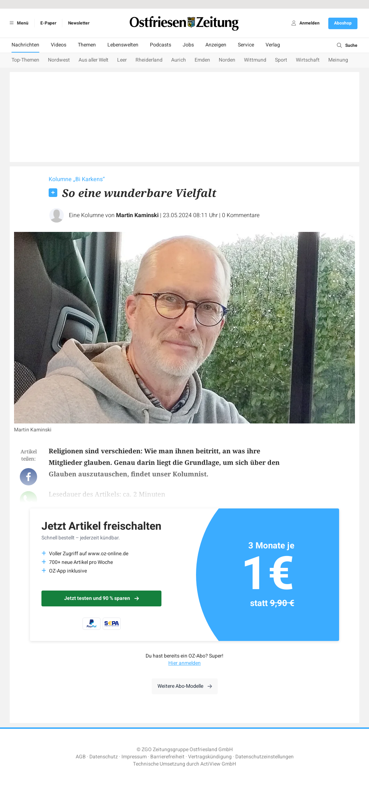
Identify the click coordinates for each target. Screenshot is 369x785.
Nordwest (59, 60)
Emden (202, 60)
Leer (122, 60)
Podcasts (160, 45)
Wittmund (255, 60)
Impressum (134, 757)
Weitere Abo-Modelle (184, 686)
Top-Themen (25, 60)
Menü (17, 23)
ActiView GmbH (218, 764)
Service (246, 45)
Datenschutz (103, 757)
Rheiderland (149, 60)
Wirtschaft (308, 60)
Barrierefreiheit (167, 757)
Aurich (178, 60)
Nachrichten (25, 45)
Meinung (338, 60)
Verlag (273, 45)
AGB (81, 757)
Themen (87, 45)
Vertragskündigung (210, 757)
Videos (58, 45)
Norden (227, 60)
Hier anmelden (184, 663)
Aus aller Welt (93, 60)
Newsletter (78, 23)
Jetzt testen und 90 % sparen (101, 598)
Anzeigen (215, 45)
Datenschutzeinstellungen (264, 757)
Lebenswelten (122, 45)
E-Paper (48, 23)
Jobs (188, 45)
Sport (281, 60)
